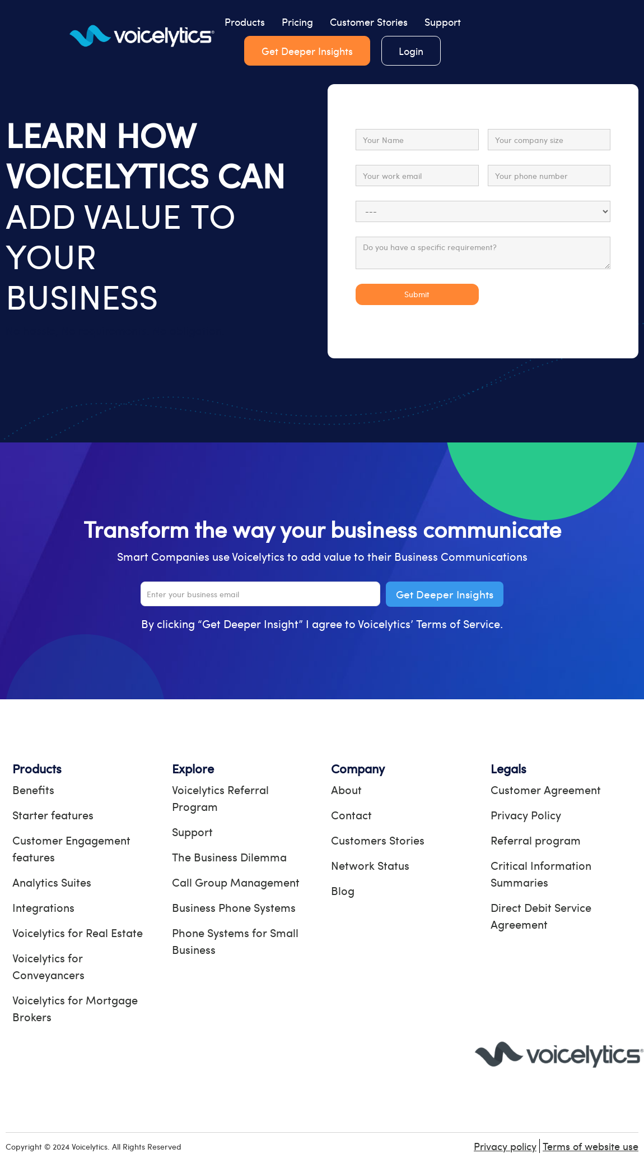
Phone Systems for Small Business (235, 941)
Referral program (536, 839)
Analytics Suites (51, 881)
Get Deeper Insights (307, 51)
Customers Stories (377, 839)
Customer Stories (369, 22)
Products (245, 22)
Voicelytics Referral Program (220, 798)
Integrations (43, 907)
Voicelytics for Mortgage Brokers (75, 1008)
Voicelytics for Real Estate (77, 932)
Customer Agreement (546, 789)
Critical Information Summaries (541, 873)
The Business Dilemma (229, 856)
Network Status (370, 865)
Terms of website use (590, 1146)
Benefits (33, 789)
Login (411, 51)
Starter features (53, 814)
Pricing (297, 22)
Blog (342, 890)
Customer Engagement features (71, 848)
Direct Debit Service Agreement (541, 915)
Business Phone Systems (234, 907)
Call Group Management (236, 881)
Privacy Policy (526, 814)
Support (442, 22)
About (346, 789)
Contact (351, 814)
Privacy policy (505, 1146)
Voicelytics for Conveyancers (48, 966)
